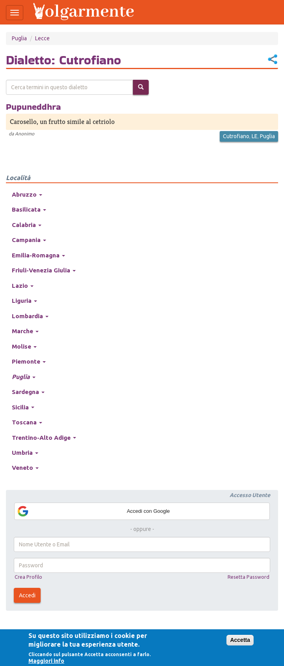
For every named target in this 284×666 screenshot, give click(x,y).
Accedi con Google (93, 511)
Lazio (23, 285)
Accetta (240, 640)
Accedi (27, 595)
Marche (25, 331)
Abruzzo (27, 194)
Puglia (19, 38)
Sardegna (28, 391)
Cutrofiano (236, 136)
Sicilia (23, 407)
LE (255, 136)
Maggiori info (46, 661)
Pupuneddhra (33, 106)
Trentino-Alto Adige (44, 437)
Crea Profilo (28, 577)
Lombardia (30, 316)
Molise (24, 346)
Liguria (24, 300)
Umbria (25, 452)
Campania (29, 239)
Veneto (25, 467)
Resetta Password (248, 577)
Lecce (42, 38)
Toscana (27, 422)
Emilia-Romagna (38, 255)
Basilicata (29, 209)
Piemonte (29, 361)
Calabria (26, 224)
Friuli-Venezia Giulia (44, 270)
